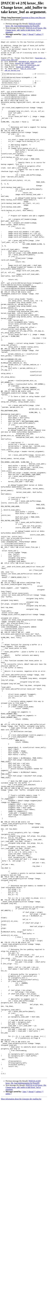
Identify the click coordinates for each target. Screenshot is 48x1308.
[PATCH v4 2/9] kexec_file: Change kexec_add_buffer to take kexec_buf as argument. (26, 30)
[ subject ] (38, 34)
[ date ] (24, 34)
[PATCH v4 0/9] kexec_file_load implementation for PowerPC (23, 25)
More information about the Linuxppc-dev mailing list (21, 1306)
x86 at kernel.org (12, 76)
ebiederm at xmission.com (30, 66)
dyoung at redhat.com (24, 68)
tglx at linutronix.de (29, 70)
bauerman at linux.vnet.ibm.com (33, 18)
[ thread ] (31, 34)
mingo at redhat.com (25, 72)
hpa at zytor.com (28, 74)
